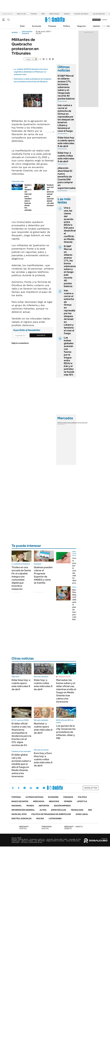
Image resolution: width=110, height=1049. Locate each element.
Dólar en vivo (21, 14)
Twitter (13, 788)
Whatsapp (44, 788)
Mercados (38, 801)
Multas (40, 818)
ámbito (15, 32)
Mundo (30, 805)
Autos (43, 810)
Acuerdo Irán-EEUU (81, 14)
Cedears (84, 423)
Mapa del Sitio (19, 814)
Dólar (22, 26)
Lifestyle (82, 801)
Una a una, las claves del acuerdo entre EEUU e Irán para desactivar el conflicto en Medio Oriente (70, 225)
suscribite (96, 19)
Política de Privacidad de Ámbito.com (51, 814)
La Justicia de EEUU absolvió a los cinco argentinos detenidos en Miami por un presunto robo (31, 72)
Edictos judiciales (21, 818)
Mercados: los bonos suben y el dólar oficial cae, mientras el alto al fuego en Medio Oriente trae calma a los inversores (66, 690)
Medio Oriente (54, 14)
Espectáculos (58, 810)
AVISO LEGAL (82, 814)
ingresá (104, 19)
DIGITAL (24, 827)
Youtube (37, 788)
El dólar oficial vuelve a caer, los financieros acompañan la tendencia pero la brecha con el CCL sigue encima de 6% (21, 734)
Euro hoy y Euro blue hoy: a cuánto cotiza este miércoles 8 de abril (43, 759)
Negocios (81, 26)
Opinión (96, 26)
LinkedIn (31, 788)
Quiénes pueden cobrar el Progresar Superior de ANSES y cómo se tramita (43, 575)
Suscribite (41, 335)
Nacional (17, 805)
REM (43, 14)
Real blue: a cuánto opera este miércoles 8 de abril (43, 728)
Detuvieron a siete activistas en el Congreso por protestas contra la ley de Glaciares (32, 80)
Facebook (18, 788)
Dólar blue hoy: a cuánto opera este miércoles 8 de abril (66, 142)
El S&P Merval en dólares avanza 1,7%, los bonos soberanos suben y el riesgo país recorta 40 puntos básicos (66, 87)
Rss (90, 810)
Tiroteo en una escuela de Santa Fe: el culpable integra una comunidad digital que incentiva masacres (21, 578)
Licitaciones (55, 818)
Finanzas (52, 26)
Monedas (61, 423)
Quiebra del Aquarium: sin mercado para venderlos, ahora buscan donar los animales (29, 197)
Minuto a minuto (65, 677)
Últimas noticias (34, 797)
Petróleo (34, 14)
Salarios (67, 14)
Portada (16, 797)
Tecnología (77, 810)
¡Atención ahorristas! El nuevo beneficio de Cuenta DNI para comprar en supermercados (67, 178)
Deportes (44, 805)
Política (66, 26)
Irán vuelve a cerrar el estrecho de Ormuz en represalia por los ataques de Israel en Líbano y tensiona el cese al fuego (66, 118)
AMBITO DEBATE (73, 827)
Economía (36, 26)
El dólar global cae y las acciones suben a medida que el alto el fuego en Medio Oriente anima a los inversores (21, 765)
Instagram (25, 788)
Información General (27, 32)
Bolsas (67, 423)
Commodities (75, 423)
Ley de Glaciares (99, 14)
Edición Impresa (62, 805)
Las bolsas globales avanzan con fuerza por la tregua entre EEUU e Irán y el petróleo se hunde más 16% (69, 356)
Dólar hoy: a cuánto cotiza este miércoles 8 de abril (66, 157)
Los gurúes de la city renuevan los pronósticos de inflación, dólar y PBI (66, 732)
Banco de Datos (20, 801)
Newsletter (104, 26)
